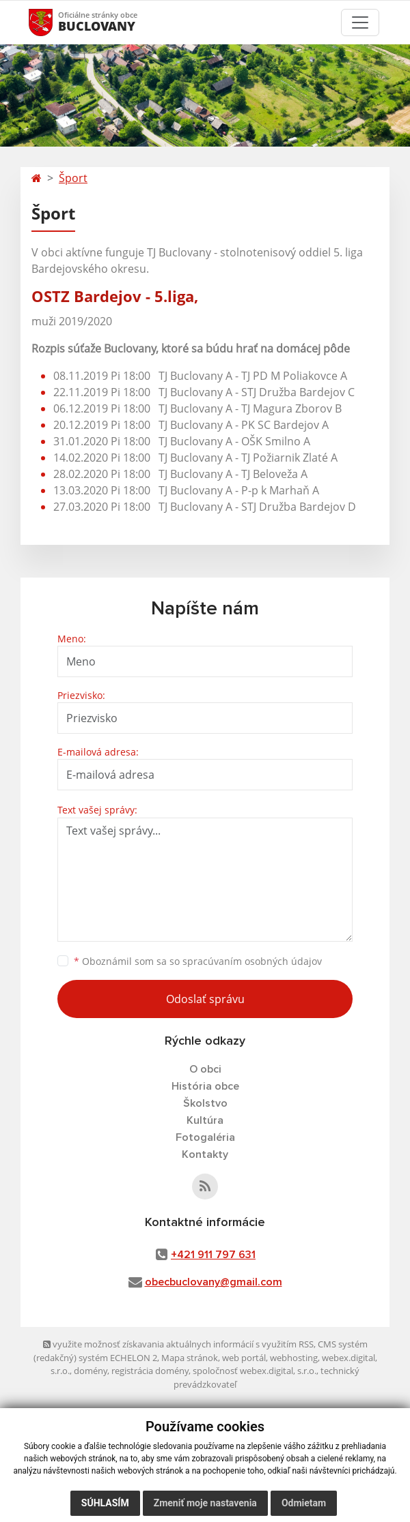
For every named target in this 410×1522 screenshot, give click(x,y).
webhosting (294, 1358)
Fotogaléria (205, 1137)
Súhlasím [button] (105, 1502)
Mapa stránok (189, 1358)
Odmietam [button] (304, 1502)
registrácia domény (150, 1370)
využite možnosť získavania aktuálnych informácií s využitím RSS (178, 1344)
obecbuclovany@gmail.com (213, 1282)
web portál (244, 1358)
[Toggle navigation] (360, 22)
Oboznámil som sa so (198, 961)
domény (90, 1370)
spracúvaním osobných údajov (252, 961)
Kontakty (205, 1154)
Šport (73, 177)
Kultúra (205, 1120)
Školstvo (205, 1103)
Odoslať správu (205, 998)
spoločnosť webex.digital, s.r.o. (254, 1370)
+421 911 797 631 (213, 1254)
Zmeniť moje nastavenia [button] (205, 1502)
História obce (205, 1086)
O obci (205, 1069)
